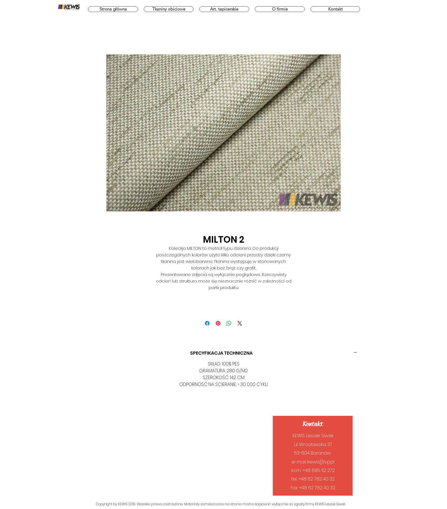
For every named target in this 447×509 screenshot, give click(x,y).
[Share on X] (239, 323)
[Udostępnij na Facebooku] (207, 323)
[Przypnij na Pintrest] (218, 323)
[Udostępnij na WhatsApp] (228, 323)
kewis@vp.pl (320, 462)
